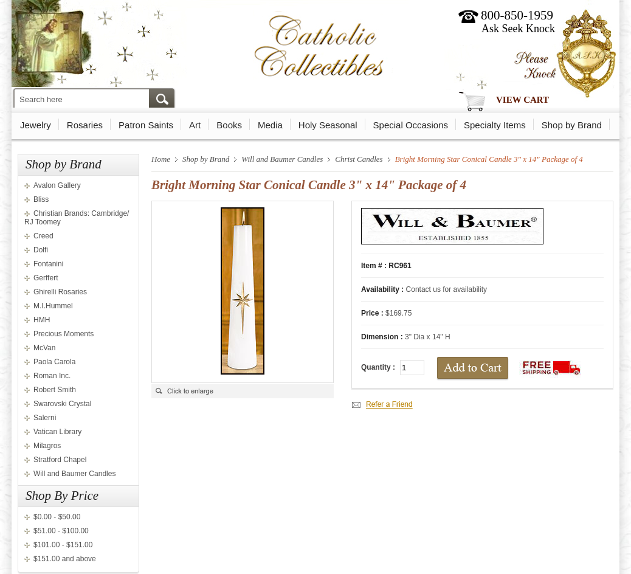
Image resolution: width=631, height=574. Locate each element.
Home (160, 159)
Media (270, 125)
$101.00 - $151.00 (62, 545)
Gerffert (45, 278)
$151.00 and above (64, 559)
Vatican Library (57, 431)
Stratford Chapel (59, 459)
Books (229, 125)
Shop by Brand (572, 125)
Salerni (44, 417)
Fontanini (48, 264)
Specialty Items (495, 125)
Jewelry (35, 125)
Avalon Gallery (57, 185)
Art (195, 125)
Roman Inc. (52, 376)
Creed (43, 236)
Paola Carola (54, 362)
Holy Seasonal (327, 125)
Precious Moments (63, 334)
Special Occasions (410, 125)
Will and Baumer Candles (74, 473)
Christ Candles (358, 159)
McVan (44, 348)
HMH (41, 320)
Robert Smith (54, 390)
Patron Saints (146, 125)
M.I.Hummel (53, 306)
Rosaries (85, 125)
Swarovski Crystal (62, 403)
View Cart (522, 100)
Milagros (47, 445)
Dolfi (40, 250)
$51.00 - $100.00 (61, 531)
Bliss (41, 199)
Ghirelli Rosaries (60, 292)
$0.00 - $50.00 (56, 517)
